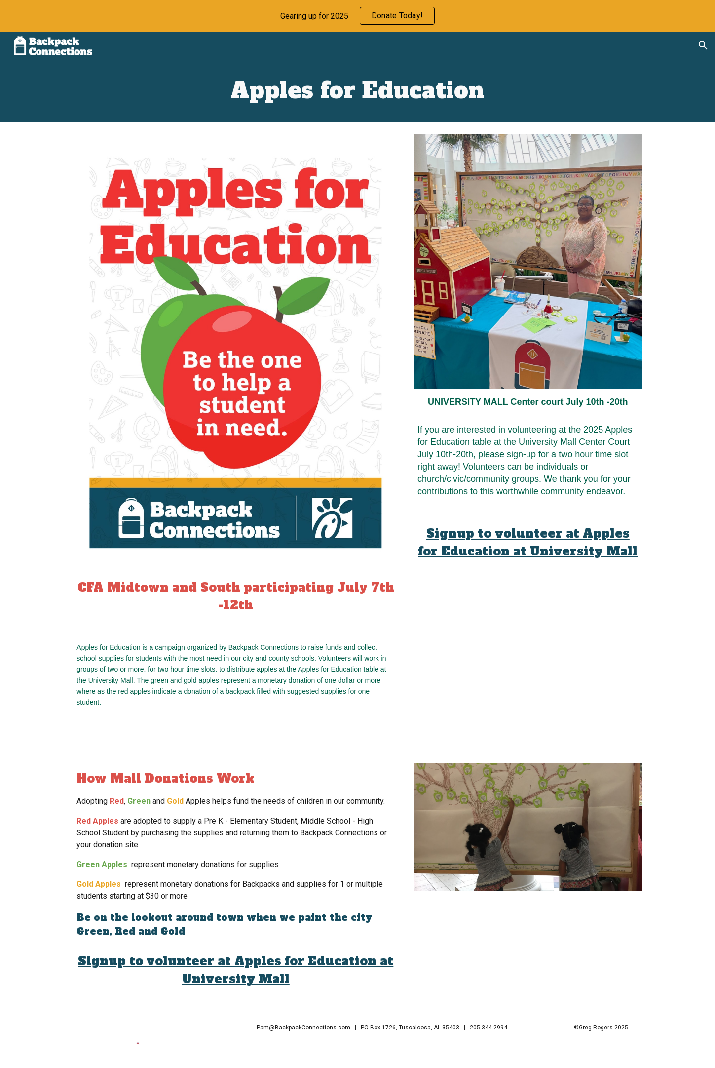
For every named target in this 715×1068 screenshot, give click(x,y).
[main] (357, 90)
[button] (703, 45)
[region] (357, 16)
